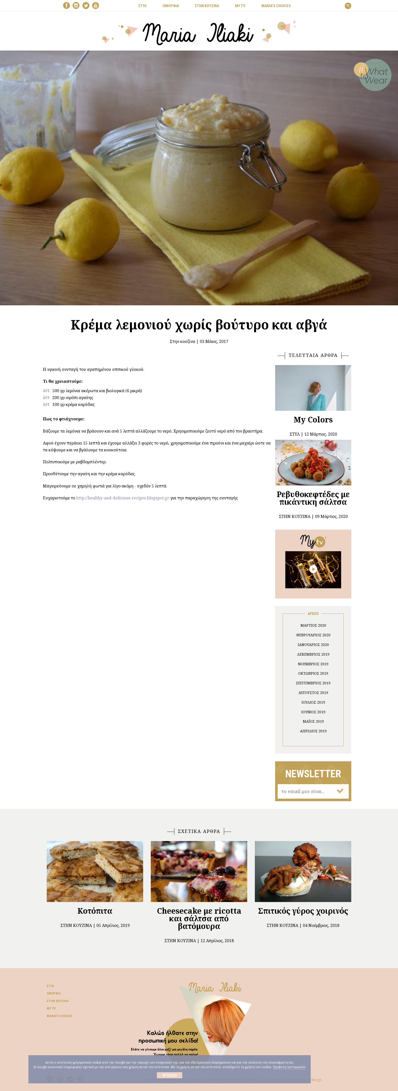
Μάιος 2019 (313, 721)
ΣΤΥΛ (142, 6)
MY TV (240, 6)
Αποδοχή (169, 1075)
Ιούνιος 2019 (313, 711)
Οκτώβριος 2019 (313, 673)
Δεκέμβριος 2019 (313, 654)
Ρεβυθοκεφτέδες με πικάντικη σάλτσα (313, 498)
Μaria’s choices (276, 6)
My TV (51, 1008)
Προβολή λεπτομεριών (289, 1067)
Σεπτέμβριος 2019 (313, 683)
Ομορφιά (54, 993)
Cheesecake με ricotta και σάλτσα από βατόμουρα (199, 918)
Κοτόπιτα (94, 911)
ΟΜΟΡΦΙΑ (170, 6)
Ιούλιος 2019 (313, 702)
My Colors (313, 419)
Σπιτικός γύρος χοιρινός (303, 911)
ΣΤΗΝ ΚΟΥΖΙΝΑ (207, 6)
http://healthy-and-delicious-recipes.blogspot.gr (122, 498)
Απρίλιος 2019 (313, 731)
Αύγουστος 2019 (313, 692)
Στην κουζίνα (182, 341)
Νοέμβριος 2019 (313, 663)
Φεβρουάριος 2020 (313, 635)
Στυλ (50, 986)
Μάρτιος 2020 (313, 625)
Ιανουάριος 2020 (313, 644)
